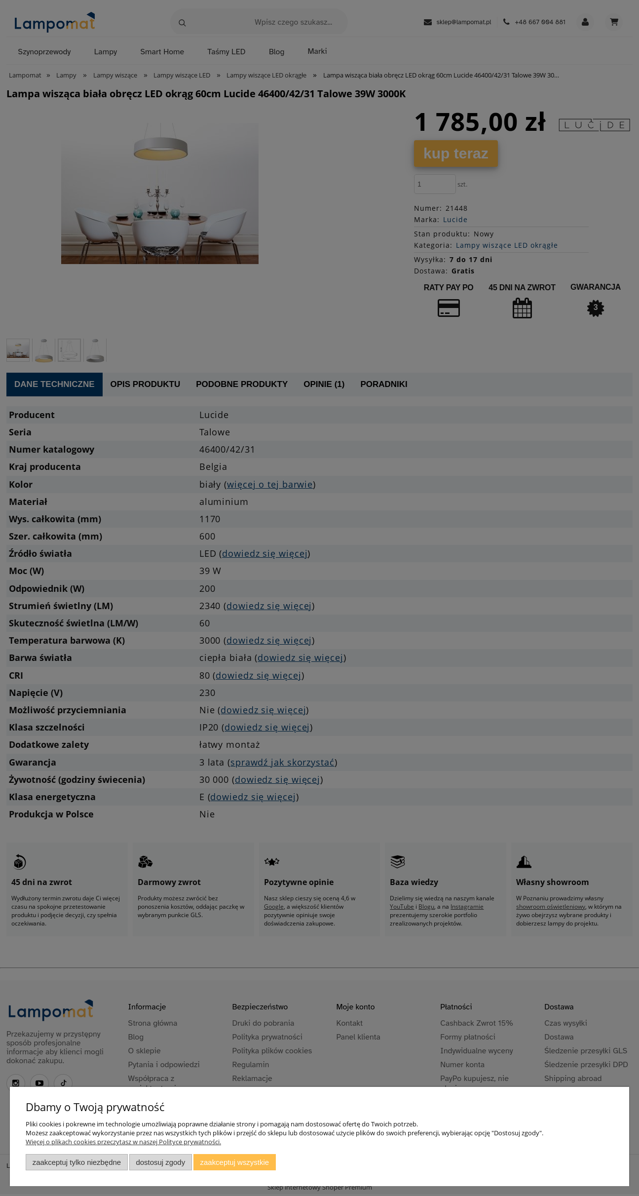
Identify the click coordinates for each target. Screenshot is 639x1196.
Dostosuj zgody (160, 1162)
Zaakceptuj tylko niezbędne (77, 1162)
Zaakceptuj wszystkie (234, 1162)
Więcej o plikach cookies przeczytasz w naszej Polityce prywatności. (123, 1141)
